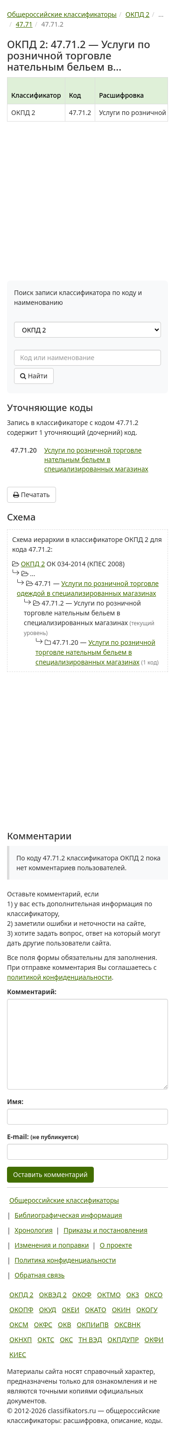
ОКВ (64, 1324)
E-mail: (42, 1136)
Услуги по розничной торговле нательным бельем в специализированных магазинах (96, 459)
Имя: (15, 1101)
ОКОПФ (21, 1309)
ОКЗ (132, 1294)
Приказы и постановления (105, 1230)
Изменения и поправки (51, 1245)
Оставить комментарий (50, 1174)
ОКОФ (81, 1294)
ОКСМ (18, 1324)
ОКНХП (20, 1339)
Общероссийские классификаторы (64, 1200)
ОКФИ (154, 1339)
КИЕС (17, 1354)
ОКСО (153, 1294)
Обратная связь (39, 1275)
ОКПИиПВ (93, 1324)
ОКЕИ (70, 1309)
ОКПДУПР (123, 1339)
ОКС (66, 1339)
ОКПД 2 (33, 563)
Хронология (33, 1230)
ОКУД (47, 1309)
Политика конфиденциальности (65, 1260)
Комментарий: (31, 991)
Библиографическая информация (68, 1215)
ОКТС (45, 1339)
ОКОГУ (147, 1309)
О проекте (116, 1245)
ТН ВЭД (90, 1339)
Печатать (31, 494)
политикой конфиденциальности (59, 977)
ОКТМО (109, 1294)
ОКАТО (95, 1309)
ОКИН (121, 1309)
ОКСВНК (127, 1324)
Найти (34, 375)
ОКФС (43, 1324)
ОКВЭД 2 (53, 1294)
